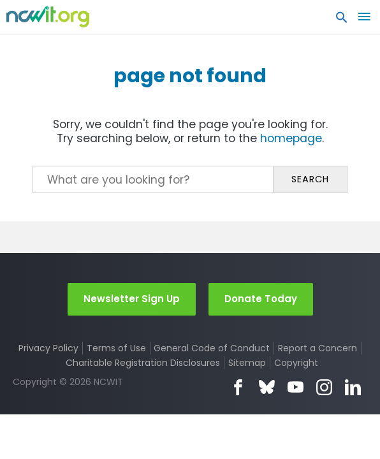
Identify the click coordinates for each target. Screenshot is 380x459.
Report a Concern (317, 348)
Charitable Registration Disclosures (143, 362)
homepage (291, 138)
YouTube (295, 387)
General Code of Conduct (212, 348)
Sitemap (247, 362)
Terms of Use (116, 348)
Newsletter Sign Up (132, 298)
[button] (341, 20)
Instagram (324, 387)
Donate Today (260, 298)
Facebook (238, 387)
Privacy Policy (48, 348)
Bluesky (267, 387)
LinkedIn (353, 387)
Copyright (296, 362)
